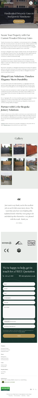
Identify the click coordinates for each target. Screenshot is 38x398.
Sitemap (28, 395)
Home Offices (3, 371)
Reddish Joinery (14, 380)
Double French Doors (4, 358)
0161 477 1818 (9, 276)
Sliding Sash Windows (4, 351)
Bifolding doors (3, 356)
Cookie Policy (23, 395)
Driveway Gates (3, 366)
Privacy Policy (11, 395)
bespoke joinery (7, 125)
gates (35, 42)
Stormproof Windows (4, 348)
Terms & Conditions (17, 395)
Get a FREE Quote (19, 21)
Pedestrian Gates (4, 365)
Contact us (3, 123)
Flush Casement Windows (5, 349)
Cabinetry (2, 373)
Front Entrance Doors (5, 359)
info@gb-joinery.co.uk (28, 276)
